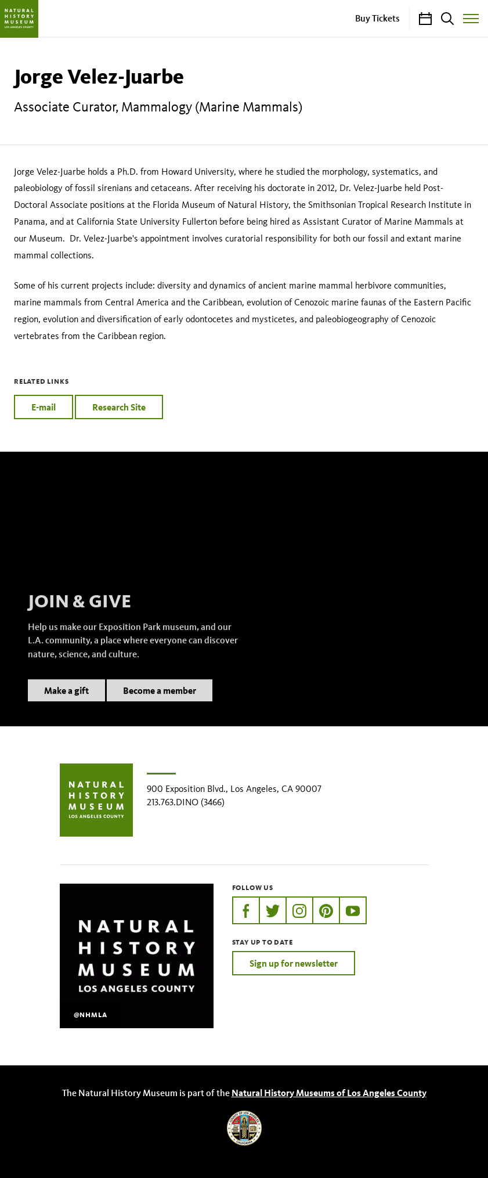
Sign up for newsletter (294, 963)
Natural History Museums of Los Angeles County (329, 1092)
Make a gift (66, 705)
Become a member (159, 705)
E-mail (43, 407)
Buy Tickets (377, 18)
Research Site (119, 407)
